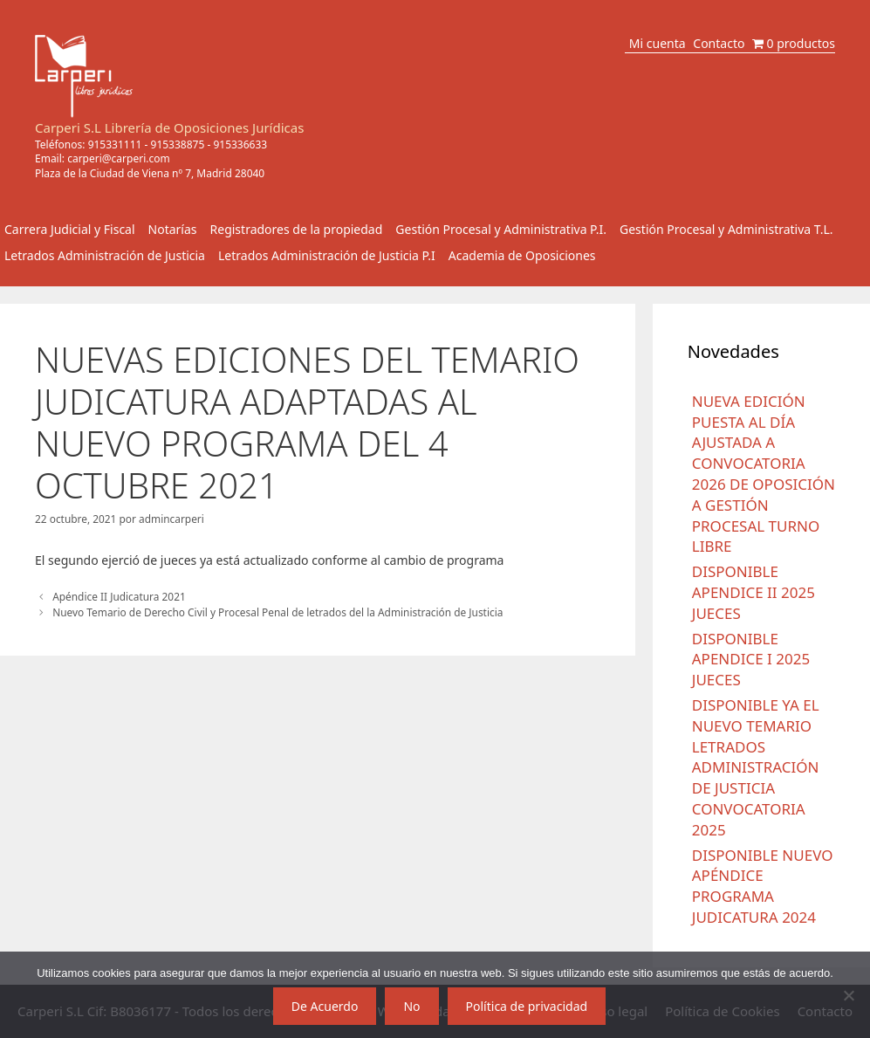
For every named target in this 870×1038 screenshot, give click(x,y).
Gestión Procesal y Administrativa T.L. (726, 229)
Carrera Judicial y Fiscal (69, 229)
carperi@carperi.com (118, 158)
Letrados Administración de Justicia (104, 255)
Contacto (718, 43)
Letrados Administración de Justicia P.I (326, 255)
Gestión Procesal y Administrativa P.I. (500, 229)
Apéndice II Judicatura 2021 (119, 596)
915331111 (115, 144)
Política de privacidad (527, 1006)
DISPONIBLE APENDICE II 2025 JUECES (753, 592)
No (411, 1006)
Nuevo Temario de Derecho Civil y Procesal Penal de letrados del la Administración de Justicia (277, 612)
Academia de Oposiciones (522, 255)
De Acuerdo (325, 1006)
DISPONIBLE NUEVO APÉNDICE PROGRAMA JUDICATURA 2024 (762, 886)
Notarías (172, 229)
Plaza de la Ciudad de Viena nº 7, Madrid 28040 (149, 173)
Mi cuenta (657, 43)
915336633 (240, 144)
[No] (848, 995)
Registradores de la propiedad (296, 229)
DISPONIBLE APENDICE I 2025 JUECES (751, 660)
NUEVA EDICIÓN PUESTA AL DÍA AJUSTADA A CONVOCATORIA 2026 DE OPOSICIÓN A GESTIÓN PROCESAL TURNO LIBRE (763, 474)
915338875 (178, 144)
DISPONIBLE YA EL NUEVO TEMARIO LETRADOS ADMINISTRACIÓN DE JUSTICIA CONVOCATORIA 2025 (755, 767)
